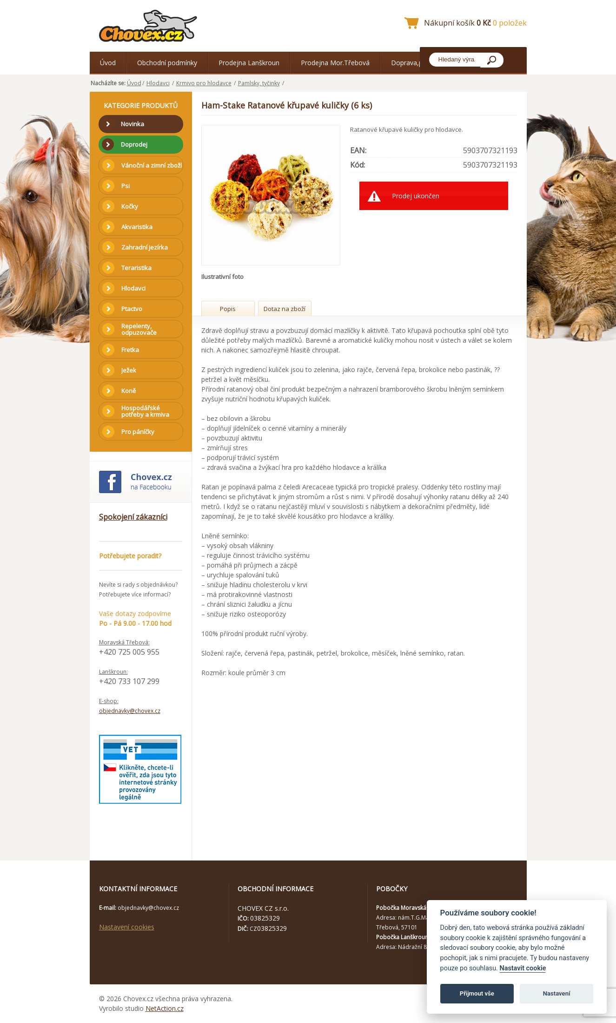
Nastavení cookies (126, 926)
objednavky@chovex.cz (129, 711)
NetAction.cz (165, 1008)
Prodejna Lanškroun (249, 62)
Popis (228, 309)
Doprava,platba (414, 62)
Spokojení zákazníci (133, 517)
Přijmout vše (477, 993)
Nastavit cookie (522, 968)
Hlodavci (158, 83)
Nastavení (556, 993)
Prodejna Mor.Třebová (335, 62)
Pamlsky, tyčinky (259, 83)
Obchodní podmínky (167, 62)
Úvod (108, 62)
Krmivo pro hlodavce (204, 83)
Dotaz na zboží (284, 309)
